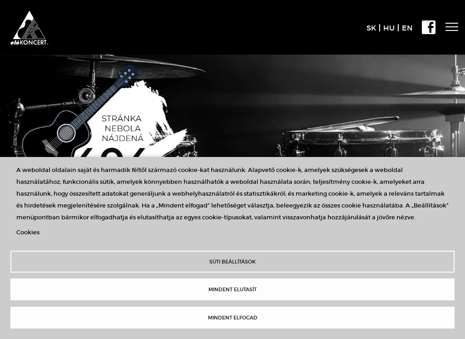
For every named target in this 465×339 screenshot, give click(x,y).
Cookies (28, 232)
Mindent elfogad (232, 317)
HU (389, 27)
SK (371, 27)
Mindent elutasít (232, 289)
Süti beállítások (232, 261)
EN (407, 27)
